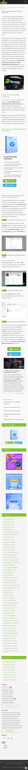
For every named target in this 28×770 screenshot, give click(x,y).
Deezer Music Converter (9, 672)
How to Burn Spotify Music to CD (12, 407)
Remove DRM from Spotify (10, 640)
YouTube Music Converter (10, 674)
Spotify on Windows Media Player (12, 585)
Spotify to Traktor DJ (8, 595)
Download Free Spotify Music (11, 648)
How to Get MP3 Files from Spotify (9, 718)
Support (10, 762)
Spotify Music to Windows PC (11, 534)
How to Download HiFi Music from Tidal (11, 722)
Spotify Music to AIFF (9, 527)
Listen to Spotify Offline (9, 628)
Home (3, 7)
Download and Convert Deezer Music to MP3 (12, 725)
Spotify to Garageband (9, 597)
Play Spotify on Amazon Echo (11, 577)
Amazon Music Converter (10, 662)
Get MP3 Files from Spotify (10, 643)
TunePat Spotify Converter (8, 100)
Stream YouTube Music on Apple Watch (11, 720)
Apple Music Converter (9, 667)
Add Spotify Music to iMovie (10, 557)
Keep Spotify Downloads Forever (11, 620)
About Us (7, 763)
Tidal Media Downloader (7, 696)
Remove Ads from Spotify (10, 625)
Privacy (18, 762)
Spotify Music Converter (9, 664)
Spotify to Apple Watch (9, 565)
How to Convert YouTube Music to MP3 (11, 712)
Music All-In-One (6, 687)
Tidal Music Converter (9, 669)
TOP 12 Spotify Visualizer (10, 630)
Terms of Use (24, 762)
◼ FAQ (5, 745)
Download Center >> (10, 705)
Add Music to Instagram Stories (11, 560)
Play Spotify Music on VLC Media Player (14, 419)
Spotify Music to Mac (9, 537)
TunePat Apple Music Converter (18, 117)
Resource (6, 762)
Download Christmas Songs (10, 646)
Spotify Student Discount (10, 638)
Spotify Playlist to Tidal (9, 608)
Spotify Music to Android (10, 542)
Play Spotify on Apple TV (9, 610)
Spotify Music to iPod (9, 539)
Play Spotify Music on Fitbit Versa (12, 410)
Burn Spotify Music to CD (10, 547)
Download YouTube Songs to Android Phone (12, 727)
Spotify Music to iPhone (9, 544)
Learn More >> (19, 393)
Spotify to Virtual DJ (8, 592)
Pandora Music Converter (10, 677)
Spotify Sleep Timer (8, 572)
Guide (8, 7)
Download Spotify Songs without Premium (11, 714)
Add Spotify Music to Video (10, 555)
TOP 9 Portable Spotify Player (11, 633)
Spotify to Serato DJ (8, 590)
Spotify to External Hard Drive (11, 552)
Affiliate (12, 763)
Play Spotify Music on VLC (10, 582)
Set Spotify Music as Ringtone (11, 567)
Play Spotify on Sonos (9, 575)
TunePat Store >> (10, 731)
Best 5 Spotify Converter (9, 635)
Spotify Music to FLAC (9, 522)
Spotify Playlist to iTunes (9, 605)
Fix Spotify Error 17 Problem (10, 623)
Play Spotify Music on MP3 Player (12, 587)
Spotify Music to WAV (9, 529)
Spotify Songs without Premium (11, 651)
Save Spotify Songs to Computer (11, 532)
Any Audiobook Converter (10, 679)
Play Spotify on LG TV (9, 613)
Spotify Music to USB (9, 549)
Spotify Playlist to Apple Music (11, 603)
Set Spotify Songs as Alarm (10, 570)
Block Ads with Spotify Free (10, 618)
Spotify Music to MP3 (9, 519)
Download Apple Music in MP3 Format (10, 724)
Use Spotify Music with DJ (10, 600)
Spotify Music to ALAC (9, 524)
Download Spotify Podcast (10, 615)
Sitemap (15, 762)
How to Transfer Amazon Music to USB (11, 716)
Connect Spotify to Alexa (9, 580)
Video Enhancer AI (18, 763)
